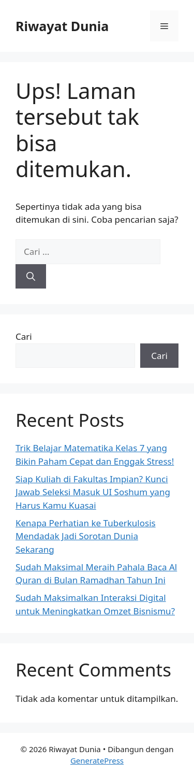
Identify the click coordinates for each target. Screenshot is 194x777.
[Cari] (31, 276)
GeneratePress (97, 760)
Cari (24, 336)
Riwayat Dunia (62, 26)
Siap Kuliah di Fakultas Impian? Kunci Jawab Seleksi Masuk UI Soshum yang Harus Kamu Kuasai (93, 492)
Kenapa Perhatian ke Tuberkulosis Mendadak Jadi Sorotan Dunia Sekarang (86, 536)
